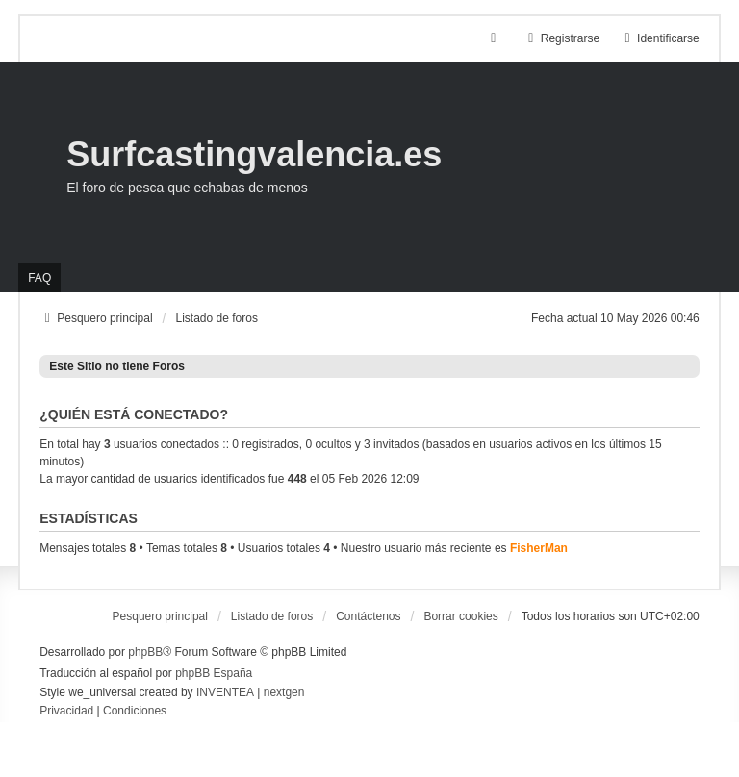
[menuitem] (66, 711)
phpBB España (213, 673)
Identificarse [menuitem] (660, 38)
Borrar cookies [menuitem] (460, 616)
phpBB (145, 652)
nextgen (284, 692)
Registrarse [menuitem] (561, 38)
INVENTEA (225, 692)
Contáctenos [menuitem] (368, 616)
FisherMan (539, 548)
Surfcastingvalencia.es (254, 154)
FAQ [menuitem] (39, 278)
